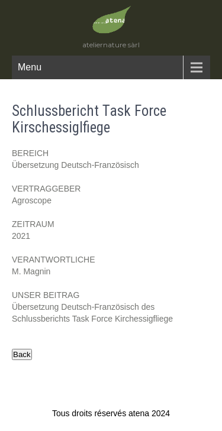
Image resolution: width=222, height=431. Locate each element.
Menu (29, 67)
